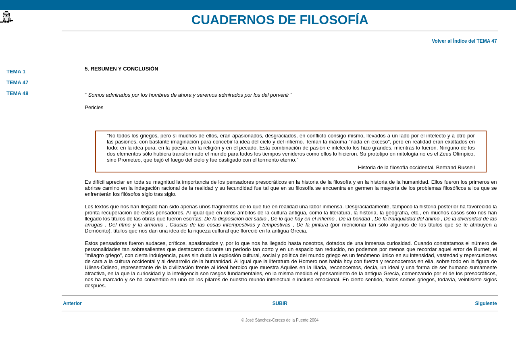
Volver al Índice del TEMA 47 (464, 41)
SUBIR (280, 303)
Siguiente (486, 303)
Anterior (72, 303)
